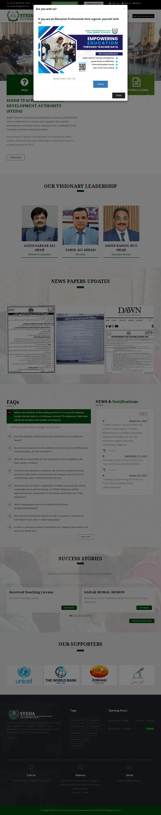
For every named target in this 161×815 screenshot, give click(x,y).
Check (100, 84)
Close (119, 95)
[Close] (124, 8)
